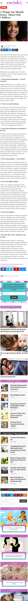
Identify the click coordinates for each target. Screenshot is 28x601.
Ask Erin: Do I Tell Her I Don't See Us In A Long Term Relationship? (17, 415)
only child (8, 276)
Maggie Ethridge (13, 409)
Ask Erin (14, 536)
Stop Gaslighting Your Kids (17, 395)
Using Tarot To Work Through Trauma (14, 583)
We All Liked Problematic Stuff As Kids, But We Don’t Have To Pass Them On (18, 387)
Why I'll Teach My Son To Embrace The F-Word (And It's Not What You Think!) (18, 479)
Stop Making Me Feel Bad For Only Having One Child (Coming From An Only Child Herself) (13, 330)
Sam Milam (12, 397)
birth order (15, 276)
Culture (4, 7)
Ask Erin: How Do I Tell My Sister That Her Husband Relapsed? (14, 555)
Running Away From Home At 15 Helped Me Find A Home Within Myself (18, 406)
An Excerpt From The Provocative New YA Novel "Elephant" (17, 424)
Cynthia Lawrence (8, 46)
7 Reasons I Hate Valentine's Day (18, 438)
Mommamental (14, 509)
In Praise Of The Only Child (7, 377)
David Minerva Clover (14, 391)
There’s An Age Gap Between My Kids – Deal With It (14, 354)
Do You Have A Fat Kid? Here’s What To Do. (14, 528)
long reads (14, 590)
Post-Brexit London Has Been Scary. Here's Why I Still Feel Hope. (18, 470)
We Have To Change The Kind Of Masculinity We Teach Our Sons (18, 460)
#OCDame (14, 563)
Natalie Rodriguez (13, 428)
